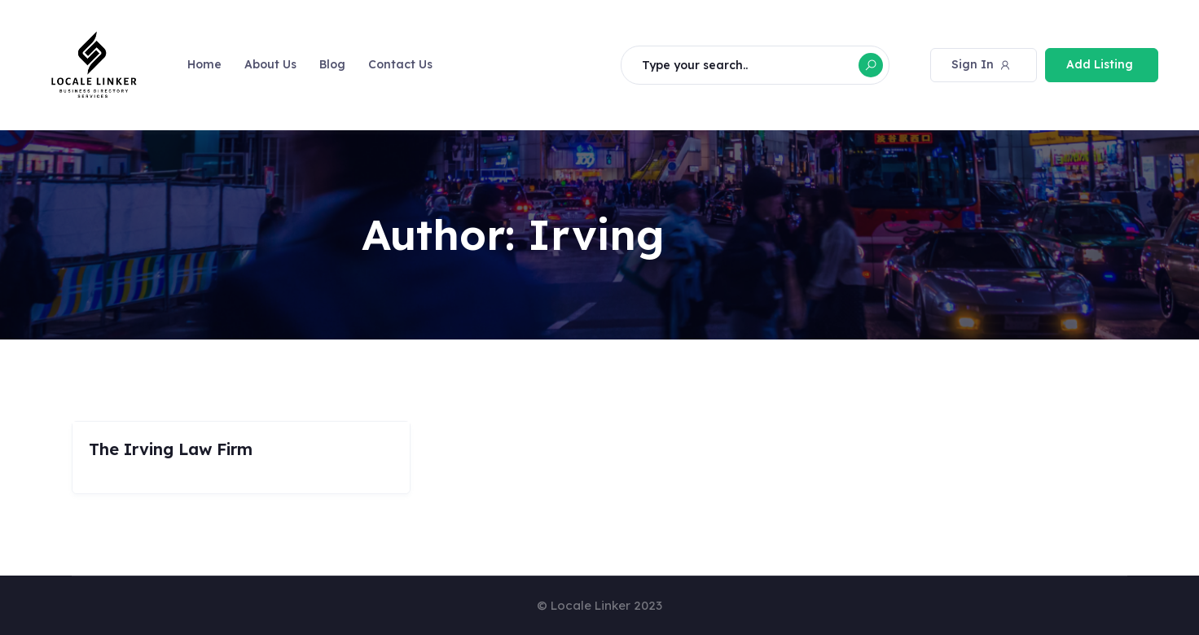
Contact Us (400, 64)
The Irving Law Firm (171, 449)
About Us (270, 64)
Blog (332, 64)
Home (204, 64)
